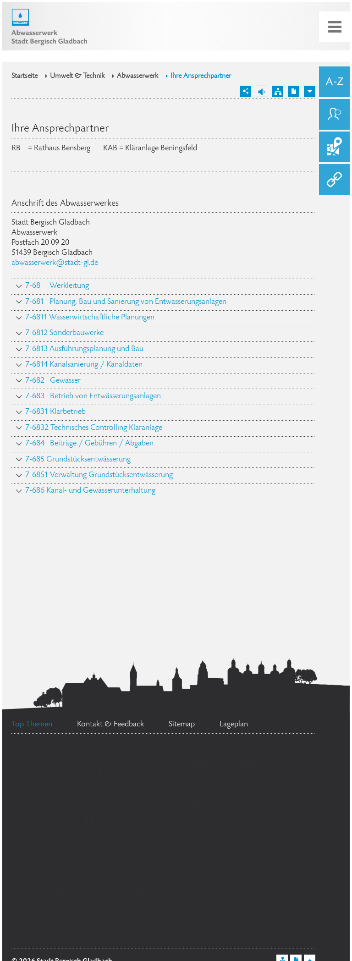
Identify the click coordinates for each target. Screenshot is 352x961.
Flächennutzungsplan (105, 892)
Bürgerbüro (78, 820)
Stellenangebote (218, 805)
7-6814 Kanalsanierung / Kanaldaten (84, 365)
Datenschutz (54, 934)
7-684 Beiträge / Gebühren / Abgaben (89, 443)
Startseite (24, 76)
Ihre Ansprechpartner (200, 76)
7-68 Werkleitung (57, 286)
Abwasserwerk (137, 76)
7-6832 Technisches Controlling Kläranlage (93, 428)
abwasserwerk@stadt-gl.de (54, 263)
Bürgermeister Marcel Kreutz (212, 858)
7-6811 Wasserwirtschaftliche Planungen (89, 317)
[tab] (163, 286)
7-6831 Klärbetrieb (55, 412)
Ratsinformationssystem (184, 926)
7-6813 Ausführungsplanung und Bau (84, 349)
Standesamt (68, 772)
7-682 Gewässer (53, 381)
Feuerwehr (243, 892)
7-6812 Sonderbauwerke (64, 333)
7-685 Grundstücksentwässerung (78, 460)
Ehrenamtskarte (65, 852)
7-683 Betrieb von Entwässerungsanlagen (93, 396)
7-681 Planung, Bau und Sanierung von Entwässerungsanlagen (125, 302)
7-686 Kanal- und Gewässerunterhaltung (90, 491)
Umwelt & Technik (77, 76)
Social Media (215, 764)
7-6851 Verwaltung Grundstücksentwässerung (99, 475)
